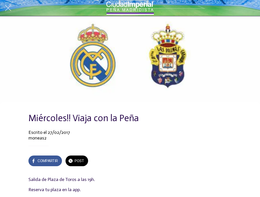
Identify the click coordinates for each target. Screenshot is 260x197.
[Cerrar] (8, 8)
